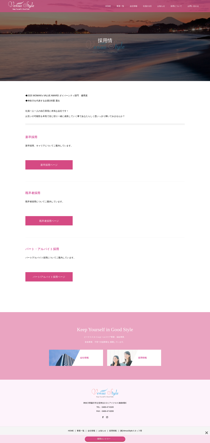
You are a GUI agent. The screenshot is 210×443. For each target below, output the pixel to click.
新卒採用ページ (49, 165)
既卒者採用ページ (49, 221)
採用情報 (113, 431)
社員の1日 (147, 6)
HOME (108, 6)
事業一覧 (120, 6)
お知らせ (161, 6)
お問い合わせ (193, 6)
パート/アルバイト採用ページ (49, 277)
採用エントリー (105, 439)
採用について (176, 6)
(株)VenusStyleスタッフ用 (131, 431)
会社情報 (133, 6)
